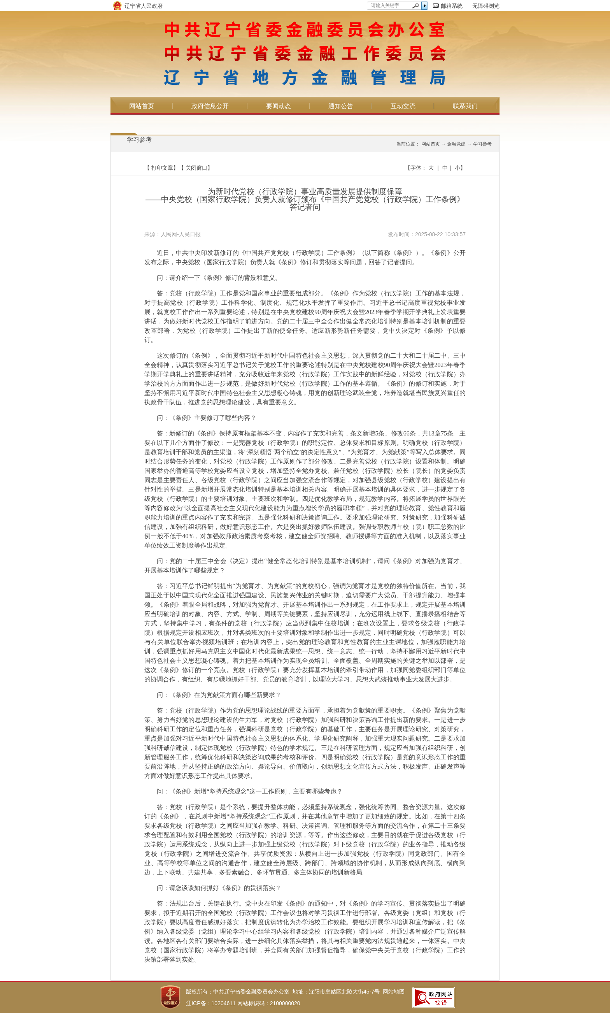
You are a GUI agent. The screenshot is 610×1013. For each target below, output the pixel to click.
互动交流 (403, 106)
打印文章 (162, 168)
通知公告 (340, 106)
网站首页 (141, 106)
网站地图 (394, 991)
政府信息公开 (210, 106)
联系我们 (465, 106)
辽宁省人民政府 (143, 6)
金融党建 (456, 144)
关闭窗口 (196, 168)
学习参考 (139, 139)
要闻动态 (278, 106)
